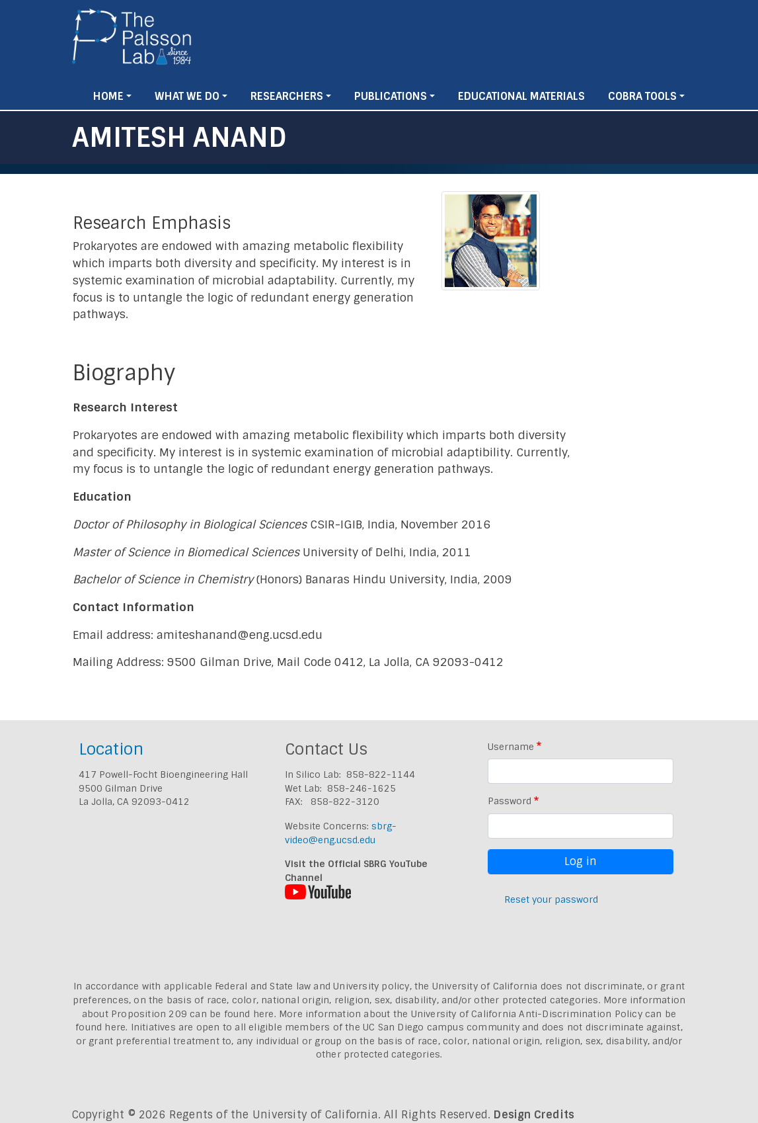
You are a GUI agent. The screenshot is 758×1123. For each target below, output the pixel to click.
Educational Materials (521, 96)
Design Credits (534, 1115)
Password (509, 801)
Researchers (286, 96)
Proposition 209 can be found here (192, 1014)
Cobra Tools (642, 96)
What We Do (187, 96)
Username (511, 747)
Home (108, 96)
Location (111, 749)
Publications (390, 96)
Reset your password (551, 899)
